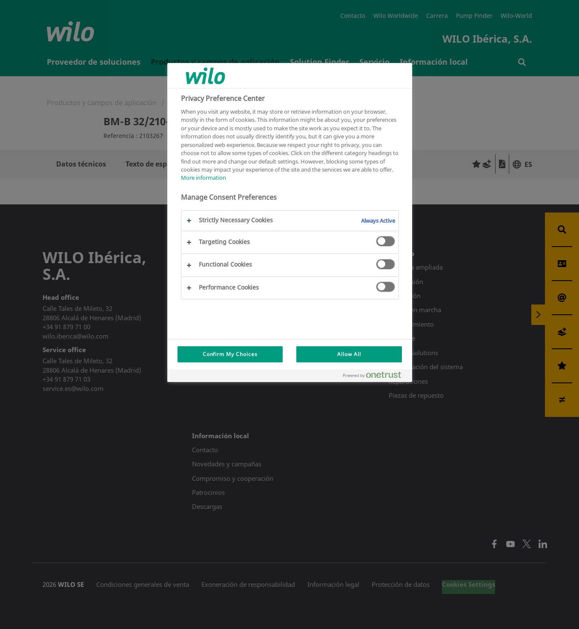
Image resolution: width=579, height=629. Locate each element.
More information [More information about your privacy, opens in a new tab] (203, 177)
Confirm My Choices (230, 354)
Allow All (349, 354)
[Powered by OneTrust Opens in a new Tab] (375, 376)
